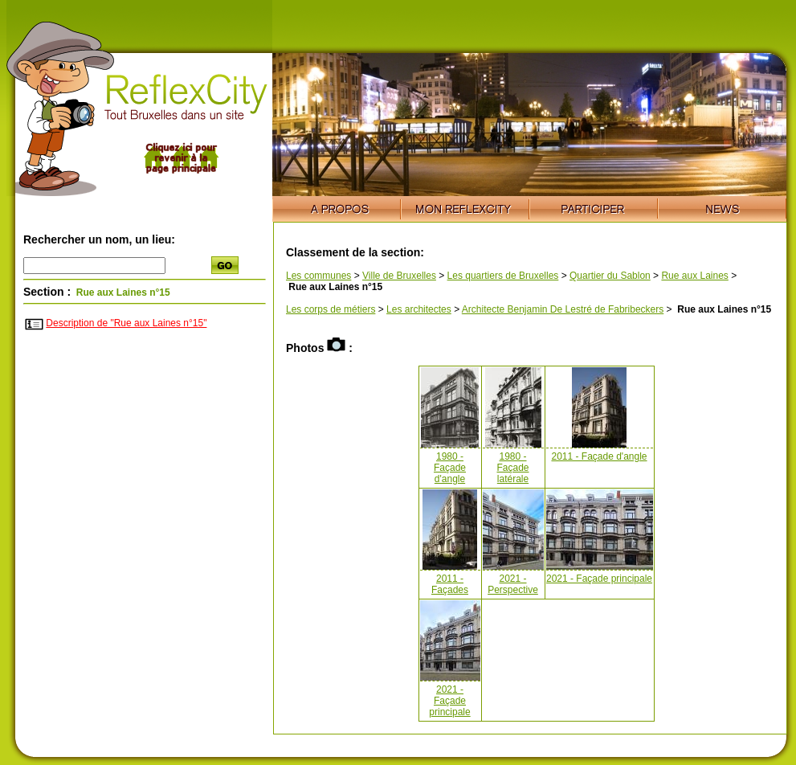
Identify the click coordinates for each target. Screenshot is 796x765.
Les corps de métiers (330, 309)
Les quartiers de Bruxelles (503, 275)
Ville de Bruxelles (399, 275)
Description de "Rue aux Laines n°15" (126, 323)
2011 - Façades (449, 584)
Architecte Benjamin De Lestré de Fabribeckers (562, 309)
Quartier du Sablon (610, 275)
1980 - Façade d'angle (450, 468)
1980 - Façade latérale (512, 468)
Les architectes (418, 309)
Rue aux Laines (694, 275)
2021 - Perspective (513, 584)
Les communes (318, 275)
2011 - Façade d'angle (599, 456)
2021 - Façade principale (599, 578)
